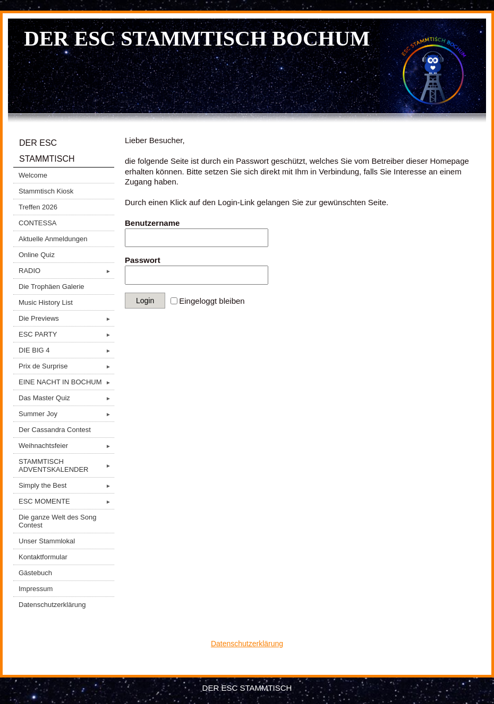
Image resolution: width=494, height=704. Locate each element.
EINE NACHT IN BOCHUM (66, 382)
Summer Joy (66, 414)
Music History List (46, 302)
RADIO (66, 271)
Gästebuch (35, 573)
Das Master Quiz (66, 398)
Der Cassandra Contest (55, 430)
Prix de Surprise (66, 366)
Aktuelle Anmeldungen (53, 239)
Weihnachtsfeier (66, 446)
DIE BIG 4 (66, 350)
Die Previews (66, 318)
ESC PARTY (66, 334)
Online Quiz (37, 255)
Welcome (33, 175)
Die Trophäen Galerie (51, 287)
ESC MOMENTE (66, 501)
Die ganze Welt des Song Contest (57, 521)
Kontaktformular (43, 557)
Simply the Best (66, 485)
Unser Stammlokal (47, 541)
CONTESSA (38, 223)
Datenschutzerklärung (52, 605)
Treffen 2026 (38, 207)
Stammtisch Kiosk (46, 191)
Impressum (36, 589)
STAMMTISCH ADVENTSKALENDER (66, 465)
